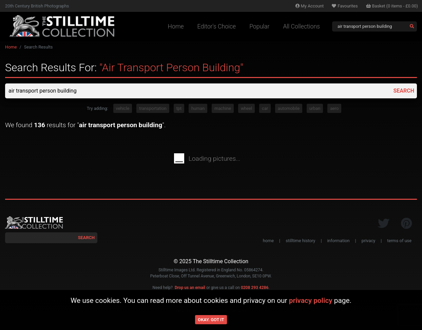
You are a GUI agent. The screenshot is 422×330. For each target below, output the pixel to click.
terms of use (399, 240)
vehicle (123, 108)
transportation (153, 108)
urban (315, 108)
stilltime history (300, 240)
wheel (246, 108)
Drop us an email (190, 287)
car (265, 108)
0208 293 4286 (254, 287)
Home (176, 26)
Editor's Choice (216, 26)
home (268, 240)
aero (334, 108)
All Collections (301, 26)
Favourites (345, 5)
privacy (368, 240)
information (338, 240)
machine (222, 108)
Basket (392, 5)
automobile (289, 108)
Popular (259, 26)
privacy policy (310, 300)
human (198, 108)
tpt (179, 108)
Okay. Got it (211, 319)
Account (309, 5)
